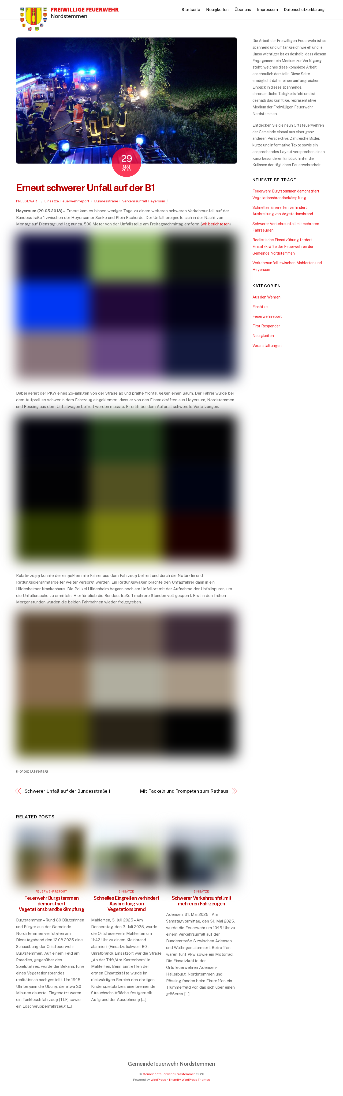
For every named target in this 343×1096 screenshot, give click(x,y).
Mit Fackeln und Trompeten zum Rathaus (184, 791)
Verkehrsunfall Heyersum (143, 201)
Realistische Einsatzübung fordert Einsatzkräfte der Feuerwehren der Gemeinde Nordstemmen (283, 246)
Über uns (242, 9)
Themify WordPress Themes (189, 1080)
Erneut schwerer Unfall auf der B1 (85, 187)
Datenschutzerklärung (304, 9)
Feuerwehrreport (75, 201)
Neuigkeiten (217, 9)
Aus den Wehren (266, 297)
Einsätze (51, 201)
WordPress (158, 1080)
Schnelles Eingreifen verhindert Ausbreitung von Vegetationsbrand (126, 903)
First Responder (266, 326)
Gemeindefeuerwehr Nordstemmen (169, 1074)
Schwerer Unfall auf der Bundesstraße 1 (68, 791)
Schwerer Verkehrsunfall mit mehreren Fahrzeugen (202, 900)
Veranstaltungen (267, 345)
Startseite (191, 9)
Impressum (267, 9)
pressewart (28, 201)
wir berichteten (216, 224)
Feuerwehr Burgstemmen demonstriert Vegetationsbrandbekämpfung (51, 903)
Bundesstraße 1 (107, 201)
